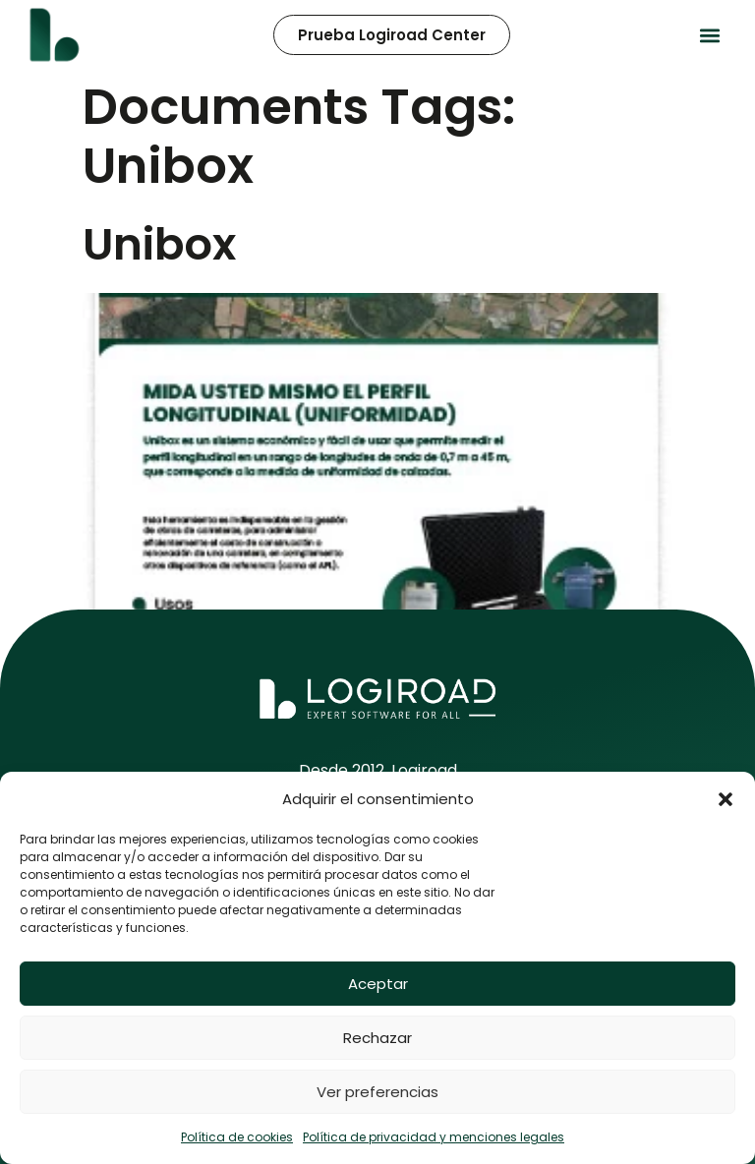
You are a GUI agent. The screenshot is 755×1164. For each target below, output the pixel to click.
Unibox (159, 244)
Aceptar (378, 983)
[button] (725, 799)
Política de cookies (237, 1137)
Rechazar (377, 1037)
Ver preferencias (377, 1091)
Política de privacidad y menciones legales (433, 1137)
